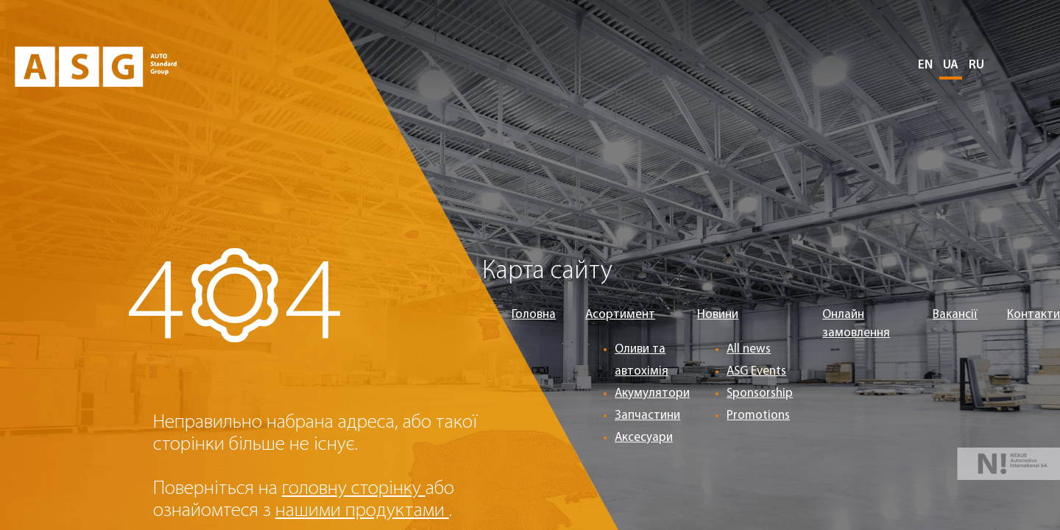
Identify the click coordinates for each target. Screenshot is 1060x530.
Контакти (1033, 314)
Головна (534, 314)
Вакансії (955, 314)
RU (976, 65)
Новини (717, 314)
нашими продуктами (362, 511)
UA (950, 65)
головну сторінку (353, 489)
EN (925, 65)
